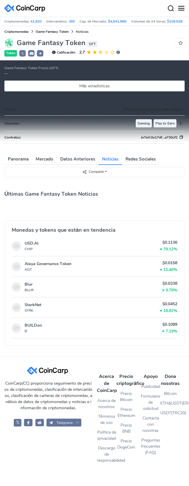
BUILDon (33, 325)
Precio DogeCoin (126, 444)
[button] (31, 53)
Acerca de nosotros (106, 404)
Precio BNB (126, 428)
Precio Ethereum (126, 412)
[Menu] (181, 8)
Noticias (110, 159)
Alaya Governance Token (48, 264)
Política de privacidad (106, 435)
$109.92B (175, 21)
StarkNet (33, 305)
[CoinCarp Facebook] (28, 422)
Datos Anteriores (77, 159)
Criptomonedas (16, 31)
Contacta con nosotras (150, 424)
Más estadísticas (94, 86)
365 (72, 21)
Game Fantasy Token (52, 31)
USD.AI (31, 243)
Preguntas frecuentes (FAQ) (150, 446)
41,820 (36, 21)
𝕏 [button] (22, 53)
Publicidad (150, 386)
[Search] (170, 8)
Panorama (18, 159)
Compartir (93, 171)
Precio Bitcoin (126, 397)
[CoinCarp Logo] (26, 8)
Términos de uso (106, 419)
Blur (28, 284)
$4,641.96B (117, 21)
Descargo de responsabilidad (107, 454)
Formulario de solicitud (150, 402)
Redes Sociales (141, 159)
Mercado (44, 159)
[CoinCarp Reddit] (39, 422)
